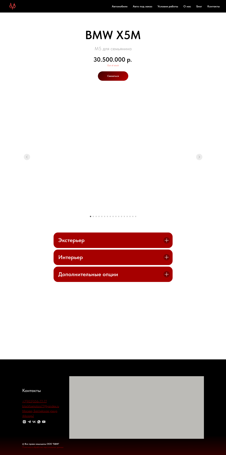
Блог (199, 6)
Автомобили (119, 6)
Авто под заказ (142, 6)
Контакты (213, 6)
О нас (187, 6)
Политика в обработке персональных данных (42, 447)
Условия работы (168, 6)
